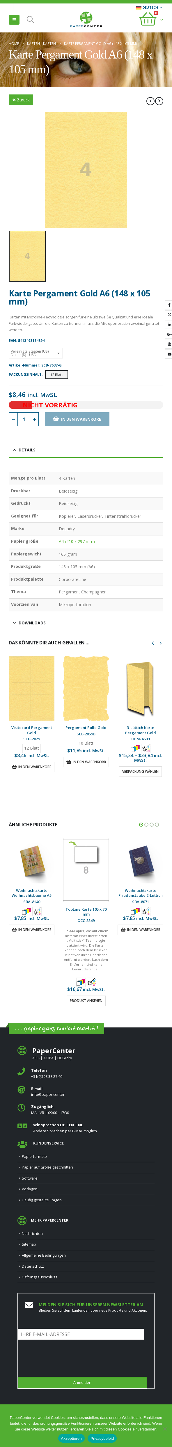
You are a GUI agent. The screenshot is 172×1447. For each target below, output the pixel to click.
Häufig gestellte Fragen (42, 1200)
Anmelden (82, 1382)
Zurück (21, 100)
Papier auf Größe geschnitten (47, 1167)
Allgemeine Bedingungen (44, 1255)
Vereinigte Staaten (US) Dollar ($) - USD (30, 353)
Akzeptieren (71, 1438)
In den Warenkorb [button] (35, 766)
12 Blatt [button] (56, 374)
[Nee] (165, 1429)
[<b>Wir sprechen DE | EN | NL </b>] (86, 1128)
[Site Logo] (86, 20)
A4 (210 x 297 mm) (77, 541)
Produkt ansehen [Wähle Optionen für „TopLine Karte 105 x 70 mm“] (86, 1000)
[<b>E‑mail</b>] (86, 1092)
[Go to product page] (31, 688)
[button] (14, 20)
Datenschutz (33, 1266)
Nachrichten (32, 1233)
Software (30, 1178)
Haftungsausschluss (39, 1277)
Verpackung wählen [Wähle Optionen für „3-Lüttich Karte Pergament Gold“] (140, 771)
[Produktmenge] (23, 419)
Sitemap (29, 1244)
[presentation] (62, 1367)
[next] (159, 101)
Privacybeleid (102, 1438)
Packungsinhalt (25, 374)
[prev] (150, 101)
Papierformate (34, 1156)
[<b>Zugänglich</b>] (86, 1110)
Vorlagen (30, 1189)
